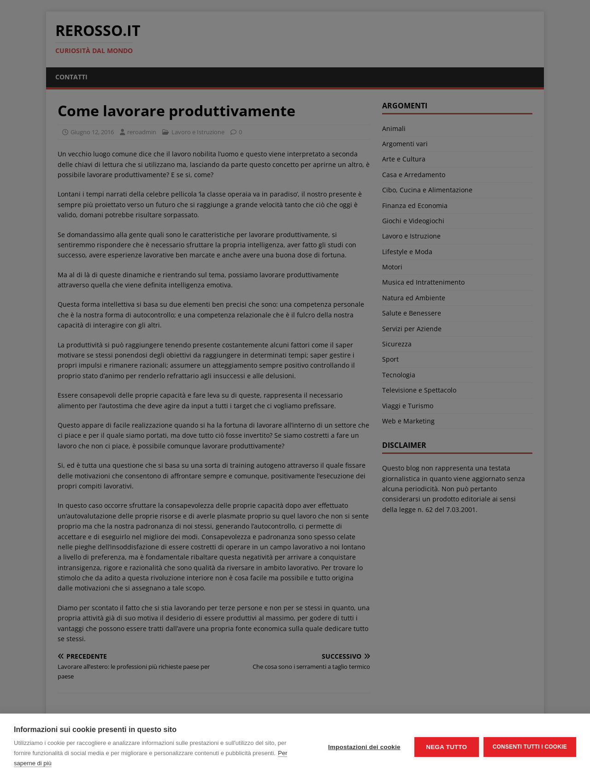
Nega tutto (446, 747)
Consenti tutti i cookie (530, 747)
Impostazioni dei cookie (364, 747)
